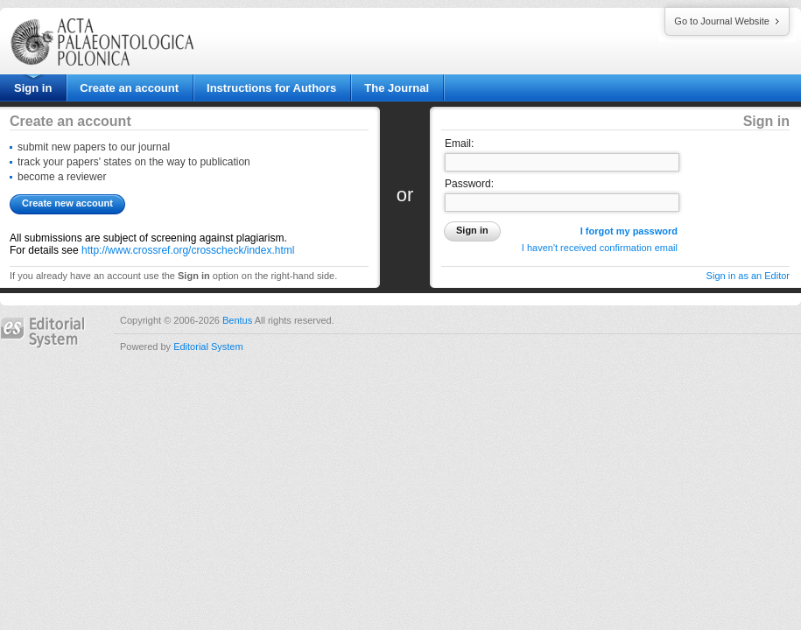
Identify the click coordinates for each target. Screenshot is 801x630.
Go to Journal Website (721, 21)
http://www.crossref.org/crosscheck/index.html (187, 250)
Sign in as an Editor (748, 275)
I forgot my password (629, 231)
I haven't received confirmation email (600, 247)
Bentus (237, 320)
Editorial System (207, 346)
